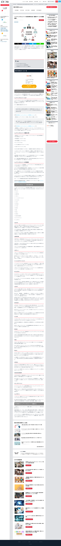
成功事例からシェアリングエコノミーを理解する (23, 66)
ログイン (57, 1)
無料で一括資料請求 (52, 141)
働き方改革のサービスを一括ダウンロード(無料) (29, 86)
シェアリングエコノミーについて (21, 63)
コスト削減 (2, 41)
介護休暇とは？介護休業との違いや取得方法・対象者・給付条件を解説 (52, 24)
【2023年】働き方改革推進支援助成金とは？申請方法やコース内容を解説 (52, 26)
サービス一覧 (22, 10)
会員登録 (59, 1)
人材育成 (5, 28)
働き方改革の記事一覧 (40, 446)
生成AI (1, 40)
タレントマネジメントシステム (4, 26)
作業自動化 (5, 41)
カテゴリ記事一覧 (39, 10)
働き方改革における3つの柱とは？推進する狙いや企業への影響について (52, 17)
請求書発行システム (3, 17)
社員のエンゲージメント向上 (4, 29)
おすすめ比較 (16, 10)
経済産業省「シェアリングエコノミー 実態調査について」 (25, 114)
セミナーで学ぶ (27, 10)
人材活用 (2, 28)
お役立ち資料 (33, 10)
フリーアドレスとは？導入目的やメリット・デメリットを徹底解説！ (52, 19)
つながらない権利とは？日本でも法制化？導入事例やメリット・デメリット (52, 22)
